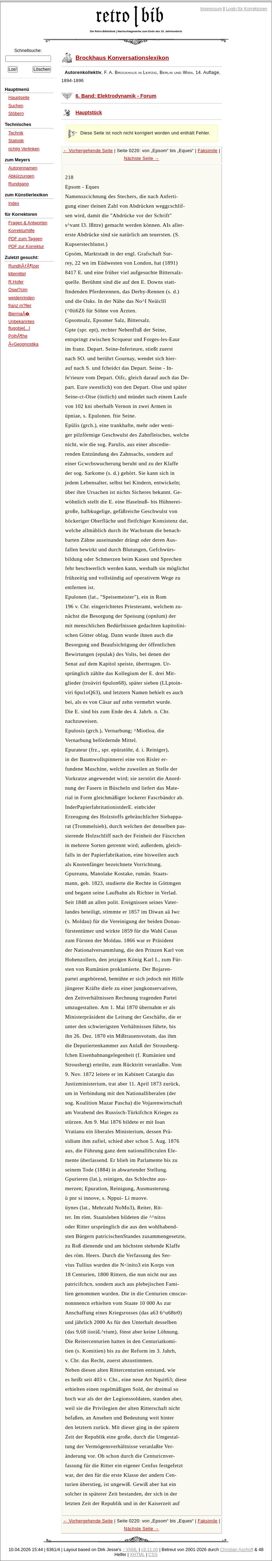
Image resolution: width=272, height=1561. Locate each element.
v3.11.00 (149, 1549)
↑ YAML (130, 1549)
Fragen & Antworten (27, 222)
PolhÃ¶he (17, 336)
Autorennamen (22, 168)
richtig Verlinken (23, 148)
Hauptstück (88, 112)
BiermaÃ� (18, 313)
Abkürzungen (21, 176)
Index (13, 203)
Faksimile (207, 150)
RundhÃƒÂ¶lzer (23, 266)
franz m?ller (19, 305)
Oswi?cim (17, 289)
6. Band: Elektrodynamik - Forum (115, 96)
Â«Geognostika (23, 344)
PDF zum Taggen (25, 238)
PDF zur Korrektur (26, 246)
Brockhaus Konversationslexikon (122, 57)
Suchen (15, 105)
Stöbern (16, 113)
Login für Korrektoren (246, 8)
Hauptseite (18, 97)
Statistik (16, 140)
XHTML (137, 1554)
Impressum (211, 8)
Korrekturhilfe (21, 230)
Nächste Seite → (141, 158)
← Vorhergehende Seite (88, 150)
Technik (15, 133)
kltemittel (17, 273)
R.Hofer (15, 282)
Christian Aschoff (236, 1549)
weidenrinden (21, 297)
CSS (153, 1554)
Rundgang (18, 184)
